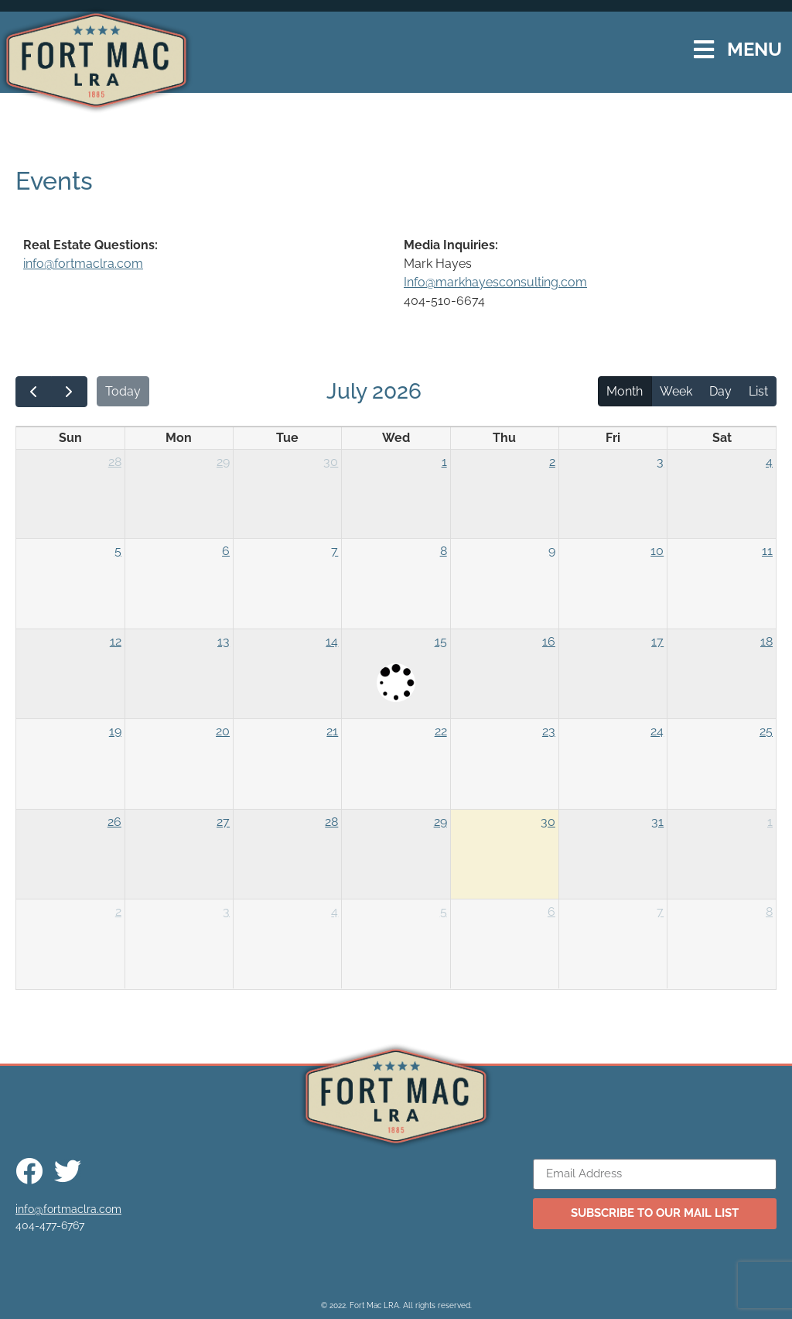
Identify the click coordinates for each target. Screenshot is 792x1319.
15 (441, 641)
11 (767, 550)
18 (766, 641)
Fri (613, 437)
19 (115, 731)
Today (123, 391)
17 (657, 641)
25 (766, 731)
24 (657, 731)
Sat (722, 437)
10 (657, 550)
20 (223, 731)
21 (332, 731)
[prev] (33, 391)
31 (657, 821)
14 (332, 641)
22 (441, 731)
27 (223, 821)
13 (223, 641)
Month (624, 391)
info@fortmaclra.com (83, 263)
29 (223, 461)
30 (330, 461)
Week (676, 391)
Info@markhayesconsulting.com (495, 282)
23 (548, 731)
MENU (754, 49)
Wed (396, 437)
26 (114, 821)
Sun (70, 437)
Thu (504, 437)
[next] (69, 391)
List (758, 391)
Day (720, 391)
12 (115, 641)
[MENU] (703, 50)
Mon (179, 437)
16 (548, 641)
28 (114, 461)
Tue (287, 437)
